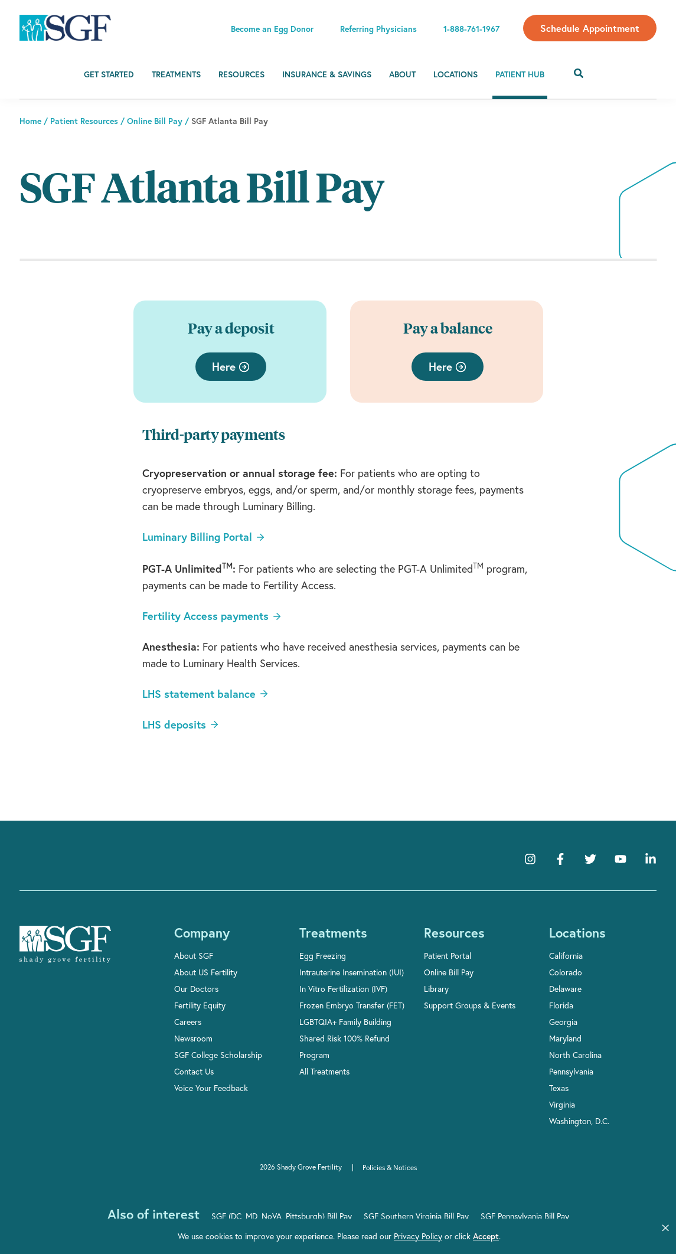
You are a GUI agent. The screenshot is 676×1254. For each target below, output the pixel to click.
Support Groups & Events (469, 1005)
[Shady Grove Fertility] (65, 945)
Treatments (176, 74)
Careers (187, 1021)
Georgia (563, 1021)
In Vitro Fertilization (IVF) (343, 988)
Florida (561, 1005)
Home (30, 121)
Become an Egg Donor (272, 29)
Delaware (565, 988)
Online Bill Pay (154, 121)
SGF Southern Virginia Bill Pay (416, 1216)
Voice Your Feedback (211, 1087)
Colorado (565, 972)
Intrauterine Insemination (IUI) (351, 972)
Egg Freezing (322, 955)
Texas (559, 1087)
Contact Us (194, 1071)
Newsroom (193, 1038)
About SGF (193, 955)
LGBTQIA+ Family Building (345, 1021)
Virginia (562, 1104)
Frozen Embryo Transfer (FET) (351, 1005)
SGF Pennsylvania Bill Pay (525, 1216)
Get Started (109, 74)
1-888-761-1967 (471, 29)
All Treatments (324, 1071)
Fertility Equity (200, 1005)
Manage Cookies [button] (511, 1236)
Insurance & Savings (326, 74)
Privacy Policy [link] (375, 1236)
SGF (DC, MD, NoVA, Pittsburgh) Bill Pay (281, 1216)
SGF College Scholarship (218, 1054)
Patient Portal (447, 955)
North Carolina (575, 1054)
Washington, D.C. (579, 1120)
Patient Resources (84, 121)
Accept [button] (435, 1236)
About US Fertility (205, 972)
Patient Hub (519, 74)
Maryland (565, 1038)
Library (436, 988)
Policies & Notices (390, 1167)
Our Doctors (196, 988)
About (402, 74)
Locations (455, 74)
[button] (665, 1228)
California (566, 955)
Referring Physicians (378, 29)
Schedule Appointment (589, 28)
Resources (241, 74)
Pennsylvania (571, 1071)
